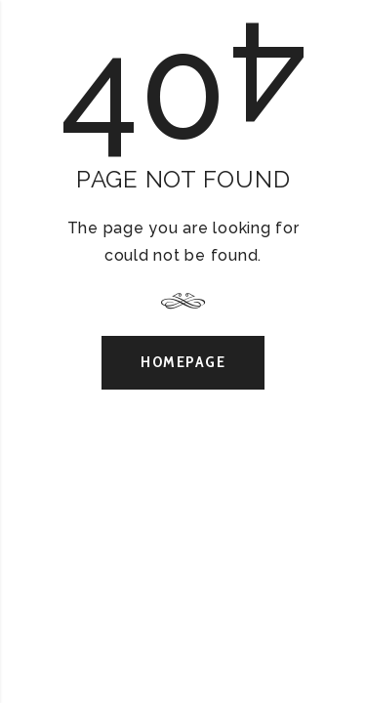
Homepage (183, 361)
